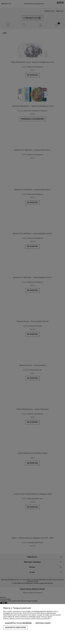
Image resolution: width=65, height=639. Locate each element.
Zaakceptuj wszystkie (15, 627)
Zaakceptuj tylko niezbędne (18, 623)
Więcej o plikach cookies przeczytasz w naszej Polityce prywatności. (27, 618)
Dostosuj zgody (43, 623)
